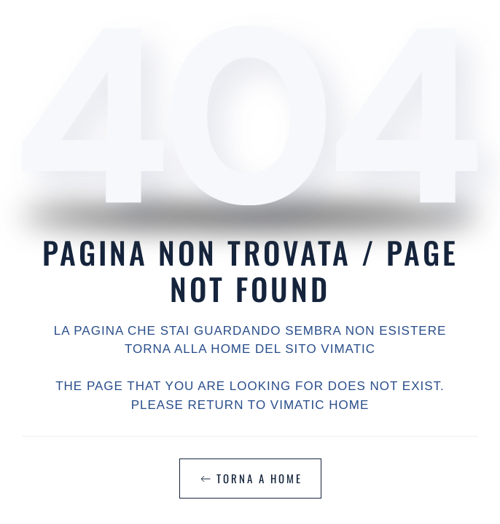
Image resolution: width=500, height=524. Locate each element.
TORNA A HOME (250, 478)
